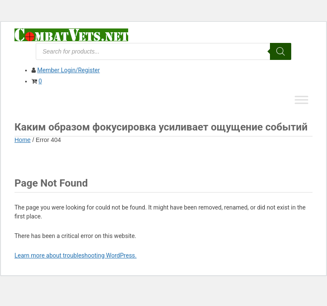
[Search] (280, 51)
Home (22, 139)
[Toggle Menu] (301, 100)
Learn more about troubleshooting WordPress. (75, 255)
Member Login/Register (68, 70)
